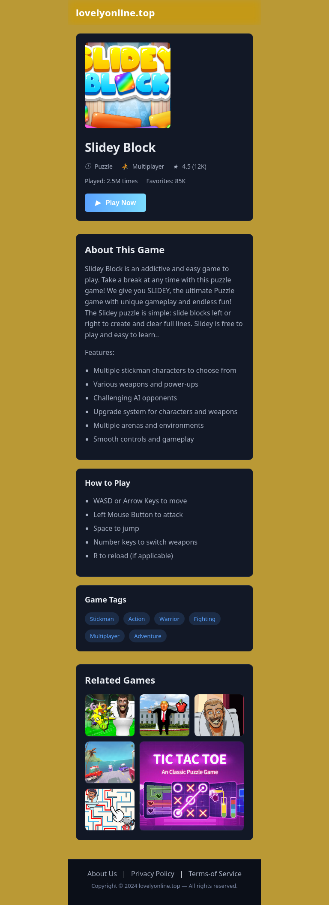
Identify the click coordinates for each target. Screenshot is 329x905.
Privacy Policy (152, 873)
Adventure (147, 636)
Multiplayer (105, 636)
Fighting (204, 619)
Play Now (115, 203)
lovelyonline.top (115, 12)
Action (137, 619)
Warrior (169, 619)
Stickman (102, 619)
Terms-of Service (215, 873)
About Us (102, 873)
